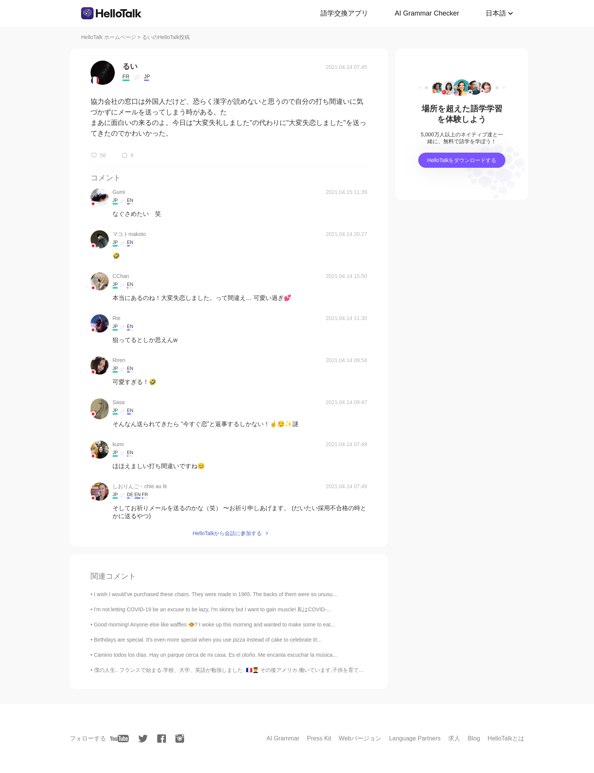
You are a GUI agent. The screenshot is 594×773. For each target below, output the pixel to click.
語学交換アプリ (344, 13)
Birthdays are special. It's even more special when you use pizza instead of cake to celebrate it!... (208, 640)
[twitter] (143, 739)
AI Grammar (282, 738)
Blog (474, 738)
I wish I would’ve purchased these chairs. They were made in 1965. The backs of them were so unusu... (215, 594)
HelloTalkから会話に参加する (227, 533)
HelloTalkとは (506, 738)
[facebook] (161, 738)
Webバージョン (360, 738)
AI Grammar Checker (427, 13)
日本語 (496, 13)
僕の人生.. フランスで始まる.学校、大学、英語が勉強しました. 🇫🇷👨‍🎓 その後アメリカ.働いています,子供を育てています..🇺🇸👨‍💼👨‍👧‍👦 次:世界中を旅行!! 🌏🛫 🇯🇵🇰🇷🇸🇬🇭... (293, 670)
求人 (454, 738)
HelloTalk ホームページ (108, 37)
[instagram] (179, 738)
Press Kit (319, 738)
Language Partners (415, 738)
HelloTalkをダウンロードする (462, 160)
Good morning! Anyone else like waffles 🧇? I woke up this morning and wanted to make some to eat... (214, 625)
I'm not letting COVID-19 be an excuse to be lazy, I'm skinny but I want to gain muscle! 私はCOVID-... (212, 609)
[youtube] (119, 738)
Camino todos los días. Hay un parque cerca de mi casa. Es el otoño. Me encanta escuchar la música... (215, 655)
